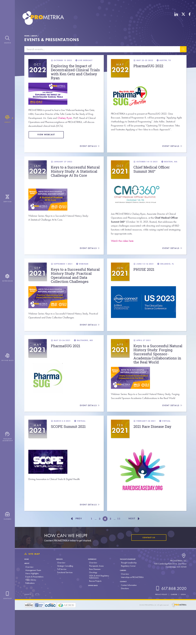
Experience (92, 584)
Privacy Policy (159, 619)
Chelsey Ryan (66, 122)
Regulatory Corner (126, 591)
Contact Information (127, 610)
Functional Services (64, 597)
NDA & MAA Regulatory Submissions (98, 601)
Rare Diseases (93, 594)
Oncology (92, 597)
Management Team (33, 595)
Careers (122, 595)
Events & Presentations (34, 601)
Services (60, 584)
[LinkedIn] (176, 18)
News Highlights (32, 598)
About (34, 36)
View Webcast (48, 139)
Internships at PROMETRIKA (130, 602)
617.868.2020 (170, 613)
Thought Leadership (129, 584)
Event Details (90, 151)
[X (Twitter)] (183, 18)
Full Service (61, 594)
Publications (30, 608)
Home (26, 36)
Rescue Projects (94, 606)
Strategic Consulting (64, 591)
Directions (123, 613)
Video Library (30, 605)
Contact (122, 606)
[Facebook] (190, 18)
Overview (29, 592)
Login (183, 619)
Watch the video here (122, 248)
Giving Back (93, 610)
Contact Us (148, 562)
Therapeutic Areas (95, 591)
